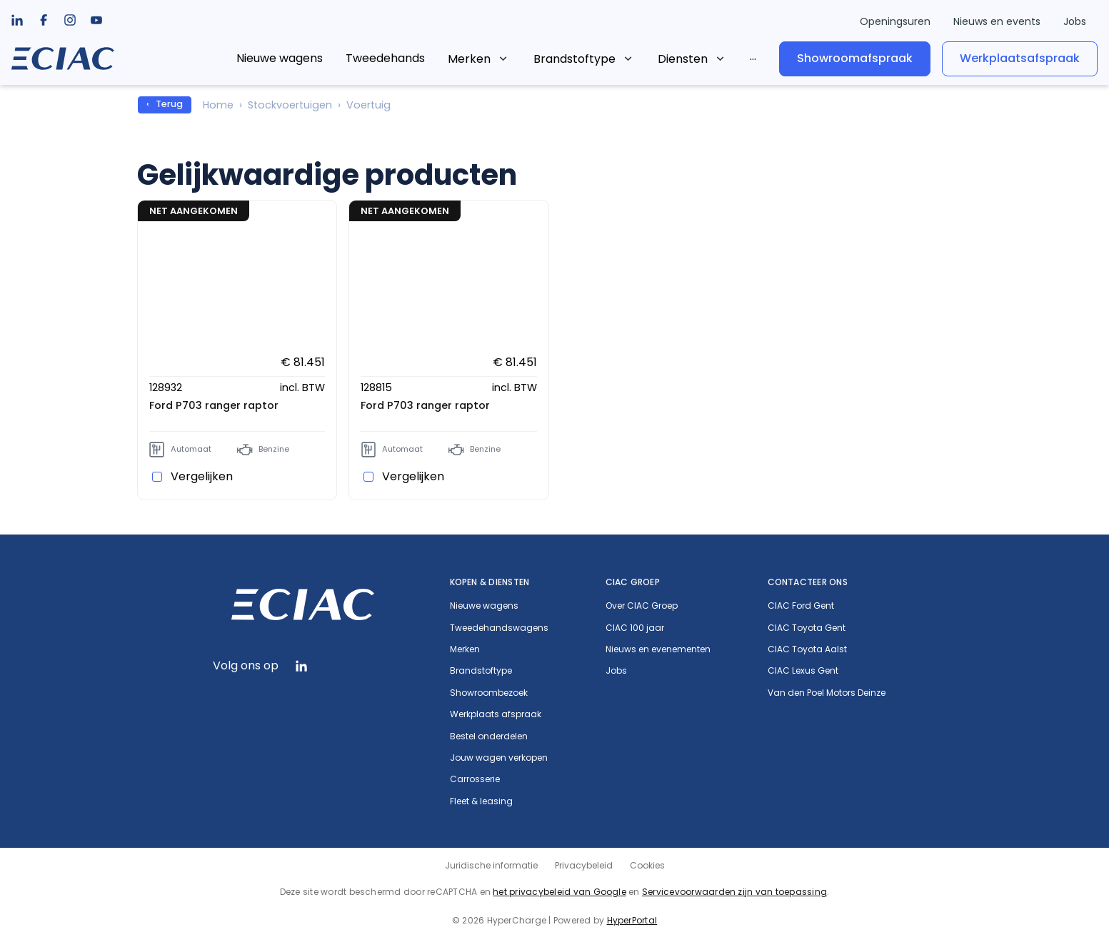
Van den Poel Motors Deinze (826, 693)
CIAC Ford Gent (801, 606)
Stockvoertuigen (290, 105)
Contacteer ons (808, 582)
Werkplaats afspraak (495, 714)
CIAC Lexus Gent (803, 671)
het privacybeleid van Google (559, 892)
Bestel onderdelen (489, 736)
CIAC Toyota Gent (806, 628)
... (753, 56)
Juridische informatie (491, 865)
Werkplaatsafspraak (1020, 58)
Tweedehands (385, 58)
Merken (469, 59)
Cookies (647, 865)
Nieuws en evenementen (658, 649)
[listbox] (43, 20)
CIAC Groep (633, 582)
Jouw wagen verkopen (499, 758)
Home (218, 105)
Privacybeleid (584, 865)
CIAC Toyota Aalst (807, 649)
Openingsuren (895, 21)
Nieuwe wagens (279, 58)
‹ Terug (164, 104)
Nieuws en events (996, 21)
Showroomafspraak (855, 58)
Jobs (1074, 21)
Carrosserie (475, 779)
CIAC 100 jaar (635, 628)
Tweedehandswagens (499, 628)
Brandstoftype (574, 59)
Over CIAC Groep (642, 606)
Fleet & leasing (481, 801)
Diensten (683, 59)
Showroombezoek (489, 693)
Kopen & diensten (490, 582)
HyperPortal (632, 920)
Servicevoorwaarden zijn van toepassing (734, 892)
